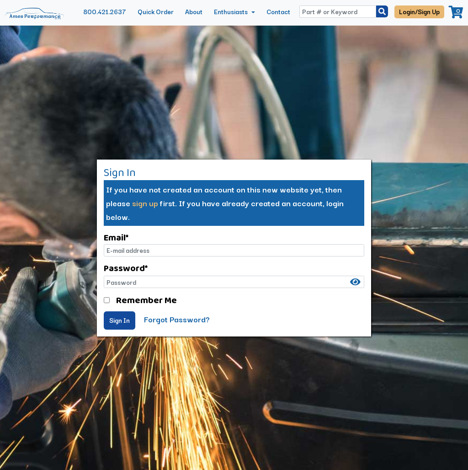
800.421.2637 (104, 11)
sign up (145, 203)
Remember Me (146, 299)
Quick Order (156, 11)
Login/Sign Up (419, 11)
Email (116, 237)
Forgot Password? (177, 319)
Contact (278, 11)
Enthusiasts (231, 11)
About (193, 11)
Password (126, 267)
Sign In (119, 320)
